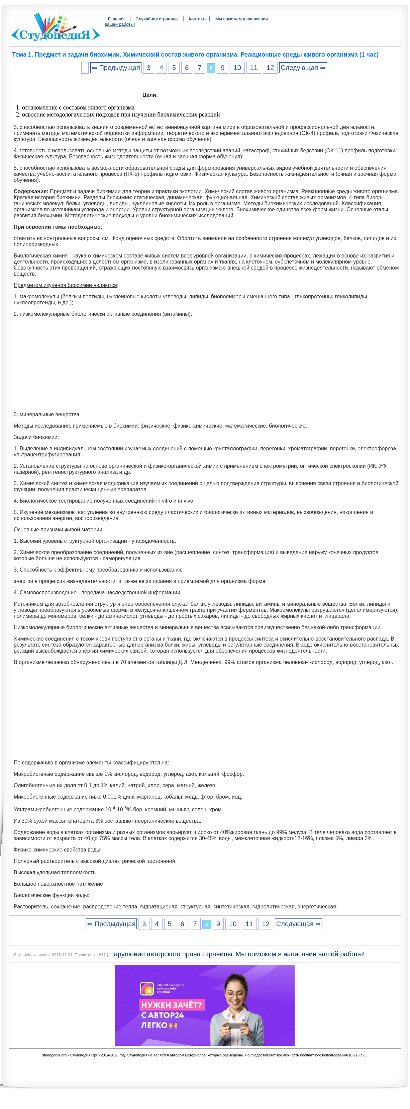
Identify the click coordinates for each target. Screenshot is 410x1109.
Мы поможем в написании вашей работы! (300, 954)
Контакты (198, 18)
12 (270, 67)
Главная (116, 18)
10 (237, 67)
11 (254, 67)
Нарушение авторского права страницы (170, 954)
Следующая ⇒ (303, 67)
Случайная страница (157, 18)
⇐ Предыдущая (116, 67)
